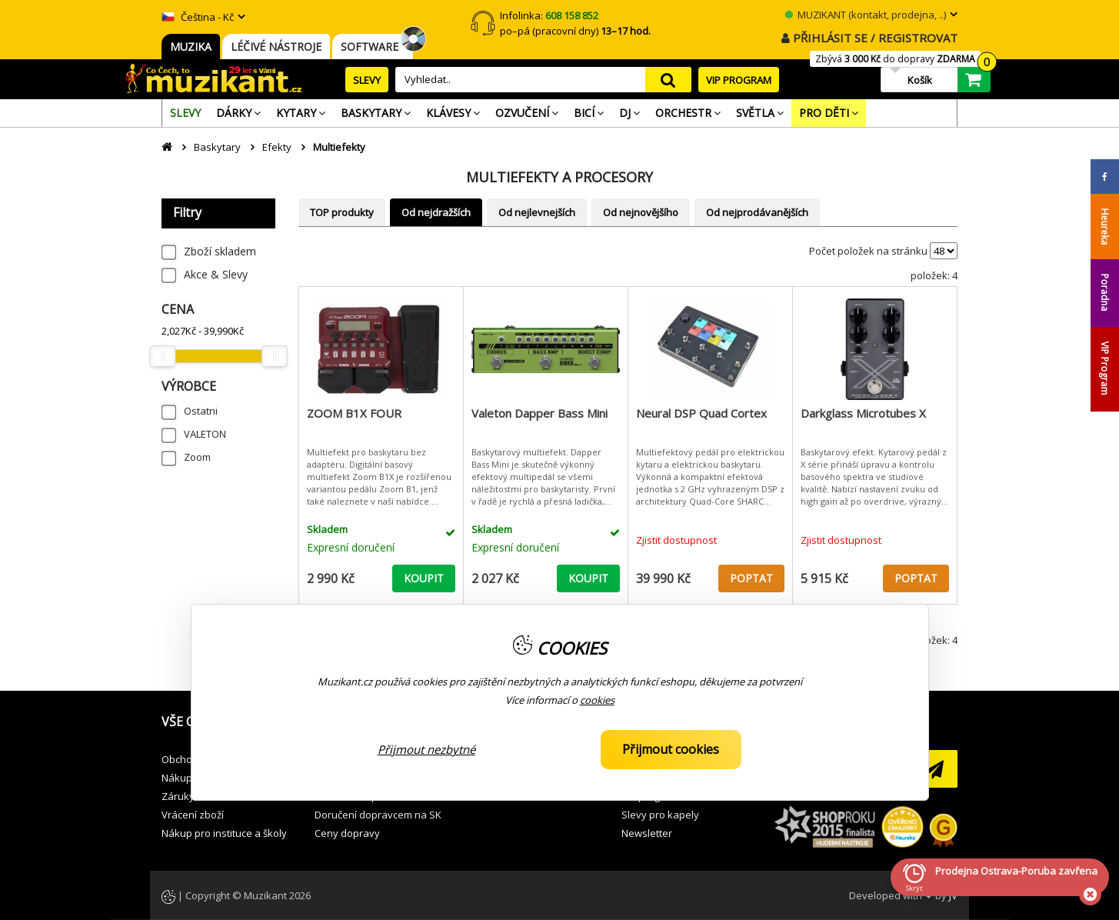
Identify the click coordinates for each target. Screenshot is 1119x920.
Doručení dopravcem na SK (378, 815)
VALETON (205, 434)
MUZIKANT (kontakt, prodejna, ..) (865, 15)
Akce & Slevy (216, 274)
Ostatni (201, 411)
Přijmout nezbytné (426, 749)
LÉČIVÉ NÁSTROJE (276, 46)
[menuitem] (185, 113)
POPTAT (751, 578)
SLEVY (367, 80)
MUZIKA (190, 46)
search (668, 79)
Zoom (197, 457)
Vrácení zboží (193, 815)
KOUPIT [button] (424, 578)
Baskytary (217, 147)
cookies (597, 700)
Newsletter (646, 833)
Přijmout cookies (670, 749)
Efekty (276, 147)
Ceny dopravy (347, 833)
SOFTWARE (373, 46)
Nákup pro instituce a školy (224, 833)
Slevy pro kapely (660, 815)
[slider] (162, 356)
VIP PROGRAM (738, 80)
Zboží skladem (220, 251)
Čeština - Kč (198, 17)
